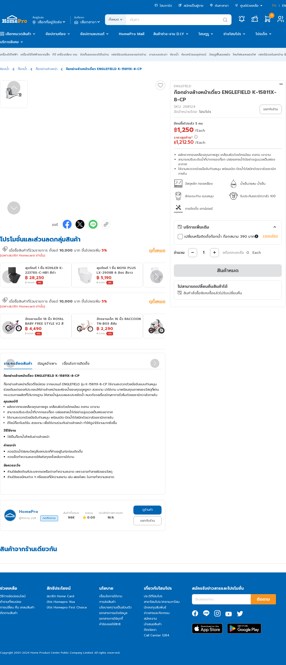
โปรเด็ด (261, 34)
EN (284, 5)
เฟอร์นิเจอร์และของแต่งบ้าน (128, 54)
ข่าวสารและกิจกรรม (157, 613)
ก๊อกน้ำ (22, 69)
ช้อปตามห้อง (56, 34)
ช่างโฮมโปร (232, 34)
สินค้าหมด (228, 270)
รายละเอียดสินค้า (18, 363)
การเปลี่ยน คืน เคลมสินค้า (17, 607)
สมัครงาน (150, 618)
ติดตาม (263, 599)
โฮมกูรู (204, 34)
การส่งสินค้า (107, 601)
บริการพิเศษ (9, 42)
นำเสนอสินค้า (153, 624)
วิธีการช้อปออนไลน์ (12, 596)
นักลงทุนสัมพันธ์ (155, 607)
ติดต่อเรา (150, 629)
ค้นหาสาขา (219, 5)
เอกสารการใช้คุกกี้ (111, 618)
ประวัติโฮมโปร (153, 596)
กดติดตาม (49, 518)
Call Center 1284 (156, 635)
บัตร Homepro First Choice (67, 607)
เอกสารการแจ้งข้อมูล (113, 613)
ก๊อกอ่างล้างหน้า (46, 69)
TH (274, 5)
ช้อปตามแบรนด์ (92, 34)
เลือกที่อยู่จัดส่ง (49, 22)
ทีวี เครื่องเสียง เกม (65, 54)
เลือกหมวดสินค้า (18, 34)
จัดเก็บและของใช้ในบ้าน (94, 54)
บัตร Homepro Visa (61, 601)
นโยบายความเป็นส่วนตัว (115, 607)
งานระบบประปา (158, 54)
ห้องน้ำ (174, 54)
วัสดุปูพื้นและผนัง (219, 54)
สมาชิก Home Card (60, 596)
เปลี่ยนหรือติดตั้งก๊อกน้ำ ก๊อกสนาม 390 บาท (218, 236)
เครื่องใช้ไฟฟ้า (9, 54)
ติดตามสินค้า (8, 613)
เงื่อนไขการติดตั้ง (75, 363)
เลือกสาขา (87, 22)
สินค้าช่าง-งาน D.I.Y (168, 34)
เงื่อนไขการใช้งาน (110, 596)
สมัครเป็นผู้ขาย (191, 5)
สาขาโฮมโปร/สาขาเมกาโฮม (162, 601)
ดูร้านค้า (147, 509)
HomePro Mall (131, 34)
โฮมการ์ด (163, 5)
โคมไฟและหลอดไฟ (244, 54)
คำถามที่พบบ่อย (10, 601)
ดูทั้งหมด (157, 251)
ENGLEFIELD (182, 86)
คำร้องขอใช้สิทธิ (110, 624)
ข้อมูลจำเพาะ (47, 363)
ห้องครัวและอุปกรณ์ (193, 54)
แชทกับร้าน (147, 520)
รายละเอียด (270, 236)
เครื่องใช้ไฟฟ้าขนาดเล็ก (35, 54)
